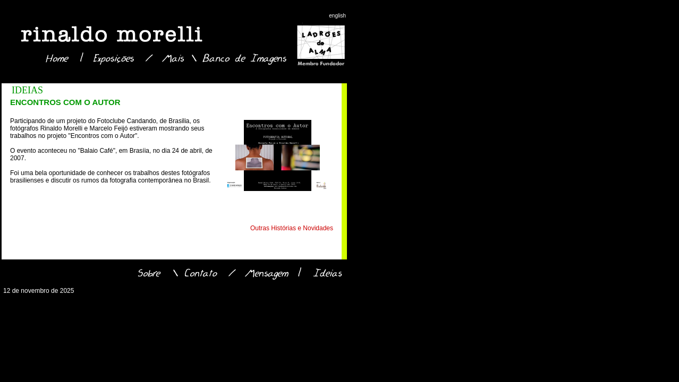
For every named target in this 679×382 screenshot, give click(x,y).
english (337, 16)
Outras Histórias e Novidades (291, 228)
